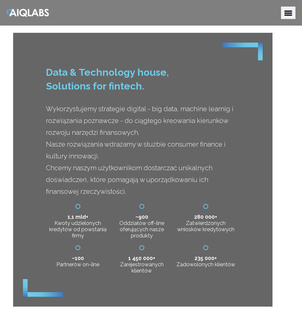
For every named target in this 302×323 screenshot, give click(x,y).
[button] (288, 13)
